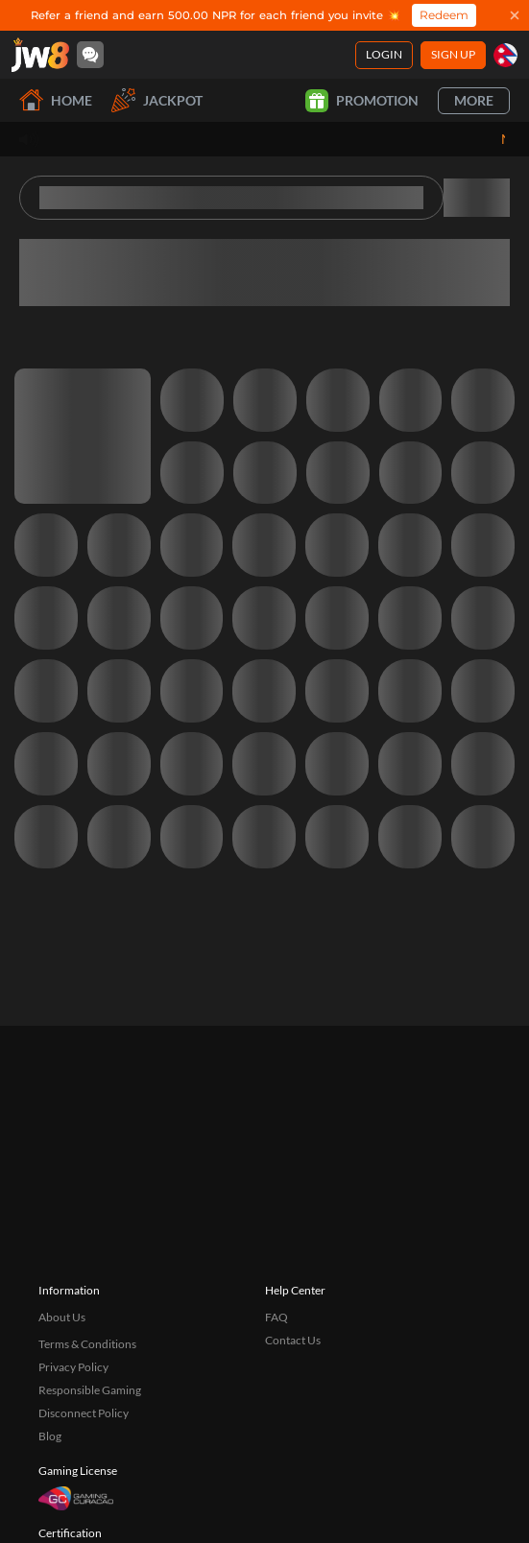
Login (384, 54)
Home (55, 100)
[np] (505, 55)
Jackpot (157, 100)
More (473, 100)
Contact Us (293, 1436)
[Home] (40, 55)
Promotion (362, 100)
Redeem (444, 15)
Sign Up (453, 54)
